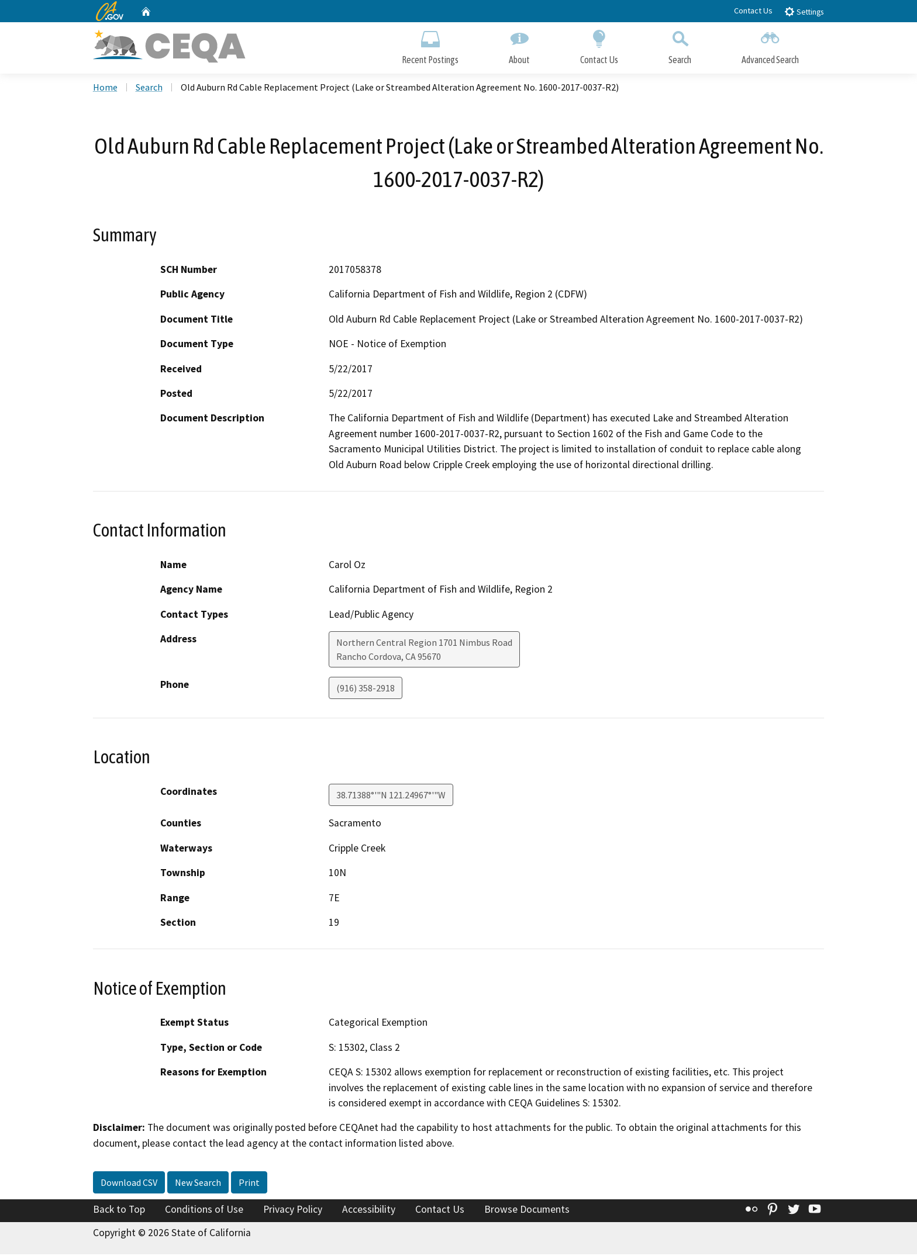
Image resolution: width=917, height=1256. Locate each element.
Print (249, 1184)
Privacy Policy (292, 1211)
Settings (803, 11)
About (519, 45)
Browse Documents (527, 1211)
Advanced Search (770, 45)
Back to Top (119, 1211)
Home (105, 88)
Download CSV (129, 1184)
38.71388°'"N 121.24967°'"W (391, 796)
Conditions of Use (204, 1211)
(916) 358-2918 (365, 690)
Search (679, 45)
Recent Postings (430, 45)
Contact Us (753, 10)
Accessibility (368, 1211)
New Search (198, 1184)
